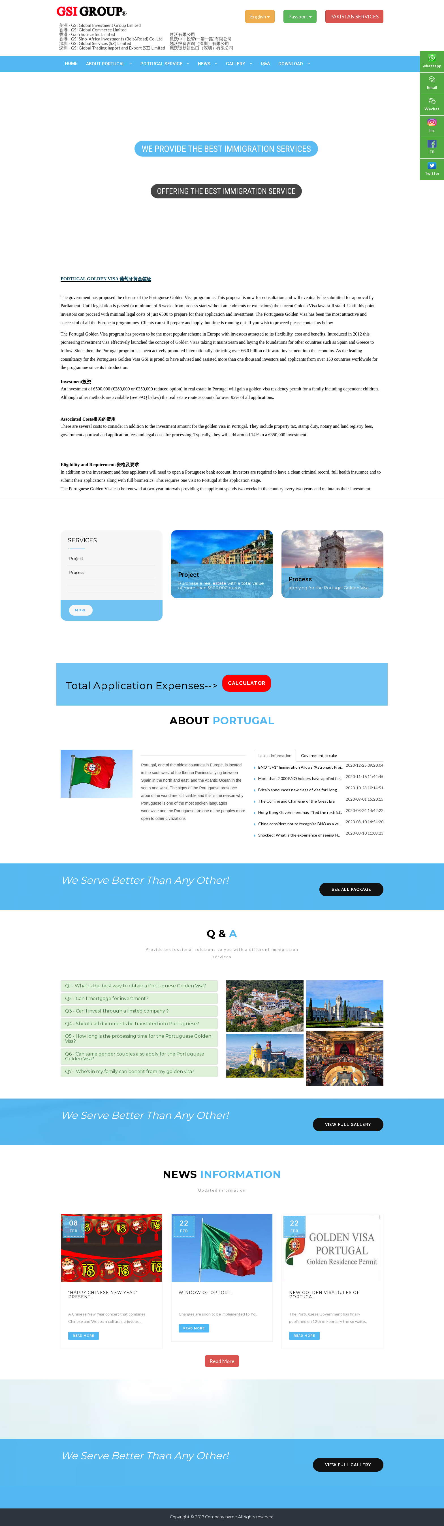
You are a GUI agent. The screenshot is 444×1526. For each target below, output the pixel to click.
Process (76, 572)
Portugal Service (161, 63)
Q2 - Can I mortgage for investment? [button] (106, 998)
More (81, 610)
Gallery (235, 63)
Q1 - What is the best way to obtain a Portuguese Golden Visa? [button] (135, 985)
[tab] (139, 986)
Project (76, 558)
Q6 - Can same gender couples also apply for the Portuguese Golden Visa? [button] (134, 1056)
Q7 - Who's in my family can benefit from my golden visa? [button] (129, 1071)
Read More (83, 1336)
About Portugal (105, 63)
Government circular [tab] (319, 755)
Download (290, 63)
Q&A (265, 63)
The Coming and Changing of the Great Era (296, 801)
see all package (351, 889)
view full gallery (348, 1124)
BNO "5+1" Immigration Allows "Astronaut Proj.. (300, 767)
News (204, 63)
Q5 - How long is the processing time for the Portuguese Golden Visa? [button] (138, 1038)
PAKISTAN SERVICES (354, 16)
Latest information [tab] (275, 755)
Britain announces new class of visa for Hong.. (298, 789)
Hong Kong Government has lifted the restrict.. (300, 812)
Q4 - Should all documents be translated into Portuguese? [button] (132, 1023)
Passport (300, 16)
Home (71, 63)
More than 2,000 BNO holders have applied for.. (299, 778)
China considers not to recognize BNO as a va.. (299, 823)
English (260, 16)
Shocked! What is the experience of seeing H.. (299, 835)
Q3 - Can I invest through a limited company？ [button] (117, 1011)
